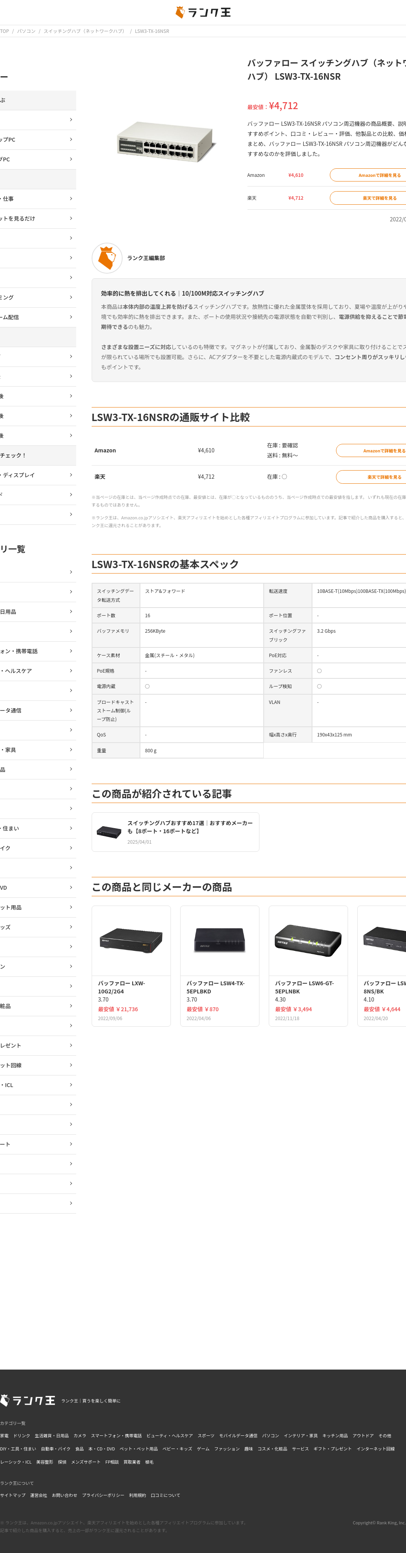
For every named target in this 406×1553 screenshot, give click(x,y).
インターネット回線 (376, 1448)
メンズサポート (86, 1462)
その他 (385, 1435)
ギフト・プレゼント (333, 1448)
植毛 (149, 1462)
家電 (4, 1435)
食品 (79, 1448)
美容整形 (44, 1462)
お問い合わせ (64, 1495)
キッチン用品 (335, 1435)
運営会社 (38, 1495)
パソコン (270, 1435)
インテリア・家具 (301, 1435)
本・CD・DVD (101, 1448)
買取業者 (132, 1462)
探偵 (62, 1462)
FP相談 (112, 1462)
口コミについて (166, 1495)
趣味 (248, 1448)
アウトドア (363, 1435)
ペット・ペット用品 (138, 1448)
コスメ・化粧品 (272, 1448)
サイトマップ (13, 1495)
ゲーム (203, 1448)
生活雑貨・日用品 (52, 1435)
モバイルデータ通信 (238, 1435)
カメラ (79, 1435)
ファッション (227, 1448)
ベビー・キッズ (177, 1448)
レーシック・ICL (16, 1462)
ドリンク (21, 1435)
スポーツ (206, 1435)
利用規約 (137, 1495)
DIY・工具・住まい (18, 1448)
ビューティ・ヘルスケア (170, 1435)
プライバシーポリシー (103, 1495)
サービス (300, 1448)
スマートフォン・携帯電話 (116, 1435)
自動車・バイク (56, 1448)
